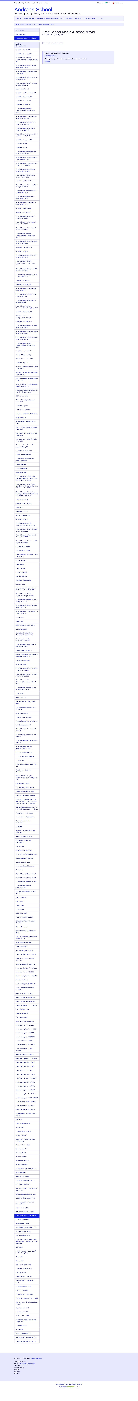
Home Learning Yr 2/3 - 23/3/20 (25, 1109)
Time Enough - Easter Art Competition (23, 771)
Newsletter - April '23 (22, 406)
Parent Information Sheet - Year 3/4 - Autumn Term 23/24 (27, 332)
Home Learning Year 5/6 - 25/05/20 (26, 968)
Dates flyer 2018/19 (22, 1290)
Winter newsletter (21, 1157)
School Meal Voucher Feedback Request (25, 922)
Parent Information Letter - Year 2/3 (26, 882)
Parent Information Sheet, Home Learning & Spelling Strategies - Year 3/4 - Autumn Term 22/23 (27, 486)
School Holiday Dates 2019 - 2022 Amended (26, 708)
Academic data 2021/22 (23, 515)
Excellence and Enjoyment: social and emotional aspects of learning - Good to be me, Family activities (26, 801)
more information (36, 1359)
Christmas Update (21, 629)
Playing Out (19, 1257)
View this (47, 61)
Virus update (19, 1127)
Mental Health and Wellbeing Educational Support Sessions (25, 634)
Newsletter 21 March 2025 (24, 181)
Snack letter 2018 (21, 1325)
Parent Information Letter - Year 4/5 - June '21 (27, 735)
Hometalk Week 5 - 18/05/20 (24, 993)
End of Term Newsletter (23, 546)
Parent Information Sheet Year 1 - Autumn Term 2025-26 (26, 123)
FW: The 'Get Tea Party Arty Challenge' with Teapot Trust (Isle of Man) (26, 777)
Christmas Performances (23, 455)
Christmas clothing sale (23, 660)
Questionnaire (20, 901)
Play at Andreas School (23, 1145)
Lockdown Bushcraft (22, 1013)
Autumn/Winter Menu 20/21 (24, 850)
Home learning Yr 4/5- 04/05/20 (25, 1037)
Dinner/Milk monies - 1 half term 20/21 (26, 931)
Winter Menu (19, 617)
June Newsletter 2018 (22, 1308)
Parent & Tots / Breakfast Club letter (26, 854)
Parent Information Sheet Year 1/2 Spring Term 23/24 (26, 301)
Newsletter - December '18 (24, 1268)
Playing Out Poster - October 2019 (26, 1168)
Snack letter (19, 870)
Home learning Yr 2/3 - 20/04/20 (25, 1082)
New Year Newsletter (22, 1149)
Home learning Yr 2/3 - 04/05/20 (25, 1045)
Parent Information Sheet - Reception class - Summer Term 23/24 (25, 263)
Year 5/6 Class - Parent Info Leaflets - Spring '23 (26, 428)
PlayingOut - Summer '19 (23, 1184)
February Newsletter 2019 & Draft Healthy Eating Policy (26, 1252)
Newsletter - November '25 (24, 101)
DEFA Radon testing (22, 396)
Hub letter (19, 1119)
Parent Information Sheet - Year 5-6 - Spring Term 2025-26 (27, 84)
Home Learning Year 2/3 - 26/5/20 (26, 1341)
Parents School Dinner (22, 1219)
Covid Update (20, 564)
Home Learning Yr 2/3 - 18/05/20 (25, 1001)
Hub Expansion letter (22, 1017)
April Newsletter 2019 (22, 1223)
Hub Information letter (22, 1009)
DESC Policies (77, 1384)
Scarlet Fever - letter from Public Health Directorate (25, 459)
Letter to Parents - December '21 (25, 625)
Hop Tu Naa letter (21, 897)
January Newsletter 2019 (23, 1265)
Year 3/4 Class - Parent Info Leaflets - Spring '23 (26, 434)
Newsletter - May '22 (22, 519)
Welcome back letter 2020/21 (24, 917)
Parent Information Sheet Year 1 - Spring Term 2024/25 (26, 203)
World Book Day (21, 417)
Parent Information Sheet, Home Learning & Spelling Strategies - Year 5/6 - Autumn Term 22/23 (27, 494)
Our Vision (69, 18)
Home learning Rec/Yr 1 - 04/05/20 (26, 1029)
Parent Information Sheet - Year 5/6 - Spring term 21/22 (27, 612)
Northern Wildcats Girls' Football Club (25, 1281)
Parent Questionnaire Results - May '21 (26, 765)
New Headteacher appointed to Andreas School (25, 1203)
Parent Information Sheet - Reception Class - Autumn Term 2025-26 (25, 110)
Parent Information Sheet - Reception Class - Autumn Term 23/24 (25, 345)
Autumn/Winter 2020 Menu (24, 942)
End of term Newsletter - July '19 (25, 1180)
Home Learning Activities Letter (25, 866)
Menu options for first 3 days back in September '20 (26, 937)
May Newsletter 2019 (22, 1208)
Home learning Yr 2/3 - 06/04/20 (25, 1090)
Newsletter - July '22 (22, 511)
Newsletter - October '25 (23, 105)
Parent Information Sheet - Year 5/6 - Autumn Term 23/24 (27, 326)
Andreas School (33, 9)
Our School (78, 18)
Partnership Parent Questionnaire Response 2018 (26, 1320)
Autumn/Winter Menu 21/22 (24, 717)
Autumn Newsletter (21, 664)
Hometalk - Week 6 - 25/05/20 (25, 972)
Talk (108, 3)
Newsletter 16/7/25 (21, 144)
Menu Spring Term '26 (22, 89)
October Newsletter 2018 (23, 1286)
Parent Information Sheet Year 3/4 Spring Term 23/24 (26, 295)
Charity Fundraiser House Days (25, 1198)
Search (100, 3)
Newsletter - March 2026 (23, 50)
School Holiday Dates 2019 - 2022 (26, 1227)
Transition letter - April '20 (23, 1131)
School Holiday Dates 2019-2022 (26, 1194)
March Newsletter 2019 (23, 1235)
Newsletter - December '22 (24, 451)
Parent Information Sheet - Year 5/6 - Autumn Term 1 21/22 (27, 669)
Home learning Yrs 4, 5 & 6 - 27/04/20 (24, 1049)
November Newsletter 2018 (24, 1276)
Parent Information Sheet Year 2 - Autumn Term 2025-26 (26, 129)
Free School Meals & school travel (26, 38)
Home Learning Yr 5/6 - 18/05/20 (25, 984)
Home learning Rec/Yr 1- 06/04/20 (26, 1094)
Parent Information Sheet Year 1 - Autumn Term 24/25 (26, 217)
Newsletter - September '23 (24, 351)
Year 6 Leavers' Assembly (23, 725)
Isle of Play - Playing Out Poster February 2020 (25, 1140)
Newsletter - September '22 (24, 503)
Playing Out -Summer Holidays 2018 (27, 1298)
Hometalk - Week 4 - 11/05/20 (25, 1025)
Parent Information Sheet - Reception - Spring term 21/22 (25, 595)
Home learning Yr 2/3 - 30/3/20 (25, 1105)
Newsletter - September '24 (24, 247)
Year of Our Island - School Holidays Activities (26, 1303)
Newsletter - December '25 (24, 97)
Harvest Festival (20, 697)
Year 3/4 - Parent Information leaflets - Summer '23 (27, 373)
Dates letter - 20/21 (21, 913)
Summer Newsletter (22, 713)
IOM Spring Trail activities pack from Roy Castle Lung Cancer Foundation (27, 808)
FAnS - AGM (19, 693)
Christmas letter (20, 846)
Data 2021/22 (20, 507)
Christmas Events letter (23, 862)
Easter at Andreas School (23, 1231)
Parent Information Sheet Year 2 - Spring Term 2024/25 (26, 197)
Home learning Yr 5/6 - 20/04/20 (25, 1066)
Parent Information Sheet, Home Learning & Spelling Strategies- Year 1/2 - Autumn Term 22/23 (26, 478)
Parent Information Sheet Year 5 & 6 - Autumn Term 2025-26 (26, 135)
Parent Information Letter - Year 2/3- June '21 (26, 741)
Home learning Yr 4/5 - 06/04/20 (25, 1086)
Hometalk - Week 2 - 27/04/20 (25, 1054)
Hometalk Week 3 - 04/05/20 (24, 1041)
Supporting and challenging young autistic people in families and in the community (26, 1241)
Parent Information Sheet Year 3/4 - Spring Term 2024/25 (26, 191)
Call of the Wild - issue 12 (23, 783)
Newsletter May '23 (21, 363)
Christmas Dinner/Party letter (24, 858)
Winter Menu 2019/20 (22, 1160)
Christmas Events (21, 464)
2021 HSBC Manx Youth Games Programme (25, 831)
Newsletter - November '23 (24, 321)
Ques (73, 1386)
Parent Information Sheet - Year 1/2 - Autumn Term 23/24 (27, 338)
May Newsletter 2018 (22, 1312)
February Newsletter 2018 (23, 1333)
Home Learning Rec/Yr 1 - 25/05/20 (26, 976)
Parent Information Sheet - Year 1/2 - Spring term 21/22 (27, 600)
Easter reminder (20, 560)
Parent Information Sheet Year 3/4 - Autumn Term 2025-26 (26, 117)
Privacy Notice (68, 1384)
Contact (100, 18)
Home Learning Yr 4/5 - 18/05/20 (25, 997)
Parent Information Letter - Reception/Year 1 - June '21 (24, 747)
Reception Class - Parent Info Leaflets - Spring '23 (24, 446)
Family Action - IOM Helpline (24, 813)
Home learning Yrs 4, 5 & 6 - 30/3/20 (27, 1098)
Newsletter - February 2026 (24, 54)
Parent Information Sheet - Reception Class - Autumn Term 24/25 (25, 235)
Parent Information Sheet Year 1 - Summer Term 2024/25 (26, 176)
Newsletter (19, 827)
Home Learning (20, 568)
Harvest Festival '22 (22, 499)
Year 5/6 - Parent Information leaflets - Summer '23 (27, 367)
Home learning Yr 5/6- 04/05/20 (25, 1033)
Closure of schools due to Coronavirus (23, 822)
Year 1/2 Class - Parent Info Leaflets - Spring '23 (26, 440)
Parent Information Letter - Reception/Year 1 (24, 886)
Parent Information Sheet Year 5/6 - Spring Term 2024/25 (26, 186)
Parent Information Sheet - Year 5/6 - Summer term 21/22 (27, 542)
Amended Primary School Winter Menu (25, 422)
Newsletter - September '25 (24, 140)
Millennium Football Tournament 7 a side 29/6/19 (26, 1189)
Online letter (19, 1261)
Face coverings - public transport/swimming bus (23, 640)
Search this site (60, 1384)
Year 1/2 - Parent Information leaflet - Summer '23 (27, 379)
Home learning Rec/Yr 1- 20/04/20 (26, 1078)
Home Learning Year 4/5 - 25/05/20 (26, 954)
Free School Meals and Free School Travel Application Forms (26, 391)
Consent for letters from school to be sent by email (27, 555)
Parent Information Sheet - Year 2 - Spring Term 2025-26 (26, 72)
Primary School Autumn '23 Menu (26, 359)
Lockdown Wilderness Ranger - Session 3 (25, 959)
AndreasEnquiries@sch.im (26, 1363)
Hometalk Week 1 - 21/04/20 (24, 1070)
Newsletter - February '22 (23, 580)
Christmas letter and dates (24, 650)
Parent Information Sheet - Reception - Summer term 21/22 (25, 524)
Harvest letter (20, 905)
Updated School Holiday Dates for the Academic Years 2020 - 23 (26, 589)
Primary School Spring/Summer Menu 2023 (25, 401)
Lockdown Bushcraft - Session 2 (25, 964)
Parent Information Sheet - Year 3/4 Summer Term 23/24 (26, 275)
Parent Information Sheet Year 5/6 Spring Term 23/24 (26, 289)
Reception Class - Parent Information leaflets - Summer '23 (27, 385)
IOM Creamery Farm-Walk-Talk (25, 1212)
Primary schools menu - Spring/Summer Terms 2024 (24, 317)
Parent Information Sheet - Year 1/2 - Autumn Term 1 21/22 (27, 688)
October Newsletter (21, 468)
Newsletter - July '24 (22, 251)
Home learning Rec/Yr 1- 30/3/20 (26, 1102)
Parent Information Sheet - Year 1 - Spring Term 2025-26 (26, 66)
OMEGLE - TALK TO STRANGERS (26, 413)
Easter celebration (21, 572)
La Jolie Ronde (20, 909)
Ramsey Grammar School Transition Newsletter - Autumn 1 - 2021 (27, 655)
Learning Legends (21, 576)
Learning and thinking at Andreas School (26, 892)
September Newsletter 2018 (24, 1294)
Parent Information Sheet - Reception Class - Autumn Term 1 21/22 (26, 682)
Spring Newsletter (21, 1135)
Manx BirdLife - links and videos (25, 795)
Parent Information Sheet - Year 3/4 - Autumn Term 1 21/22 (27, 675)
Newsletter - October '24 (23, 212)
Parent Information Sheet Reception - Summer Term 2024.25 (26, 158)
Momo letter (19, 1247)
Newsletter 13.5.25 (21, 148)
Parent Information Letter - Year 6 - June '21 (26, 730)
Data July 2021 (20, 584)
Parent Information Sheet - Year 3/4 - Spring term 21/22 (27, 606)
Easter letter (19, 1329)
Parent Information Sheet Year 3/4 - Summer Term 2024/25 (26, 164)
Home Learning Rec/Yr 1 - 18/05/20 (26, 1005)
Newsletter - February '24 (23, 284)
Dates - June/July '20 (22, 946)
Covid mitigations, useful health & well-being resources (26, 645)
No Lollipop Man (21, 1272)
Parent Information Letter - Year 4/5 (26, 878)
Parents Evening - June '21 (24, 752)
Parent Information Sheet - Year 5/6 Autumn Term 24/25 (26, 242)
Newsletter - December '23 (24, 312)
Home (19, 18)
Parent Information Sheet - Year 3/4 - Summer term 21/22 (27, 536)
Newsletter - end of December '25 (26, 93)
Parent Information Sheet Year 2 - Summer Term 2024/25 (26, 170)
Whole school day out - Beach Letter (27, 721)
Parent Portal (20, 760)
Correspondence (90, 18)
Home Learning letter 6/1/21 (24, 836)
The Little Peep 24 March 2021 (25, 787)
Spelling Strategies (21, 472)
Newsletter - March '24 (22, 280)
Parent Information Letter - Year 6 (26, 874)
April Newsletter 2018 (22, 1316)
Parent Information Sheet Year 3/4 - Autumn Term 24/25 (26, 223)
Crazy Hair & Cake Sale (23, 409)
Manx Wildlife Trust (21, 980)
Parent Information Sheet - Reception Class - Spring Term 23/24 (27, 307)
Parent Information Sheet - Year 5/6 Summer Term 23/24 (26, 256)
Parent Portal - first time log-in (25, 756)
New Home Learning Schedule (25, 817)
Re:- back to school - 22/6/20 (24, 950)
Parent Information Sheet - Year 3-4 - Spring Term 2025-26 (27, 78)
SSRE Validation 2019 (22, 1176)
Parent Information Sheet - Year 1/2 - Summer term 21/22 (27, 530)
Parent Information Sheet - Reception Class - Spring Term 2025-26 (43, 18)
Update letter (20, 621)
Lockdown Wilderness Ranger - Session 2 (25, 988)
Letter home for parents (23, 1123)
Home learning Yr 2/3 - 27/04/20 (25, 1062)
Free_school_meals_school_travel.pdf (53, 43)
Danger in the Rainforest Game (25, 791)
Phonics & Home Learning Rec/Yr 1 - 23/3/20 (27, 1114)
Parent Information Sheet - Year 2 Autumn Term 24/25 (26, 229)
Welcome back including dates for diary (26, 702)
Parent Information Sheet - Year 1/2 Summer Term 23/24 (26, 270)
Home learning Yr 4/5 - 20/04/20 (25, 1074)
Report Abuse (119, 3)
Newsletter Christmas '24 (23, 208)
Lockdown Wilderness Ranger (25, 1021)
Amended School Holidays (24, 355)
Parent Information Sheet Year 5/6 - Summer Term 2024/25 (26, 152)
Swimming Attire (20, 1172)
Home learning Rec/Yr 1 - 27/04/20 (26, 1058)
